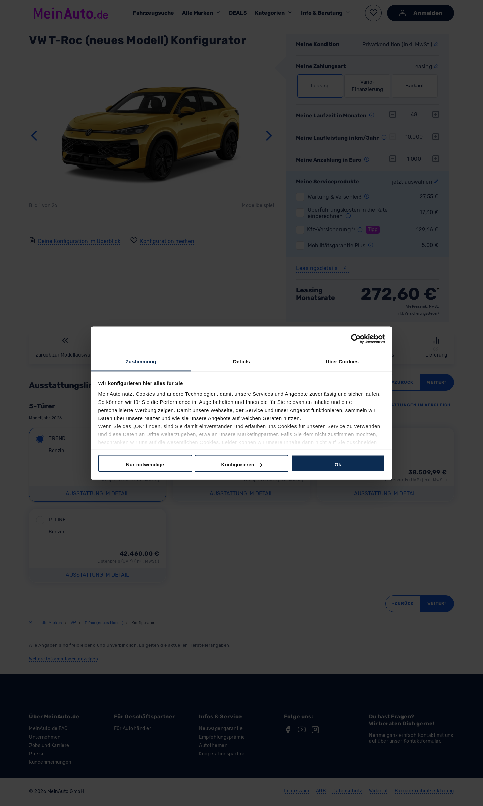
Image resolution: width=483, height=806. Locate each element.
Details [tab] (241, 361)
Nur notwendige (145, 464)
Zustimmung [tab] (141, 361)
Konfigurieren (241, 464)
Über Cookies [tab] (342, 361)
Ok (337, 464)
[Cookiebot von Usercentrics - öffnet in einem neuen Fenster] (355, 339)
